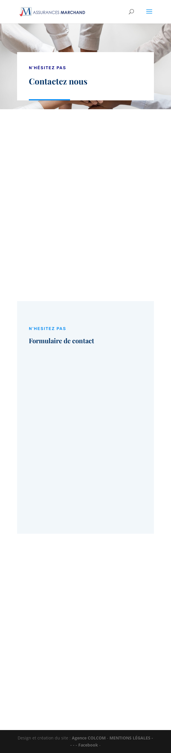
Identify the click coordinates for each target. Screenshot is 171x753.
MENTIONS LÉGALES (129, 738)
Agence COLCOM (89, 738)
